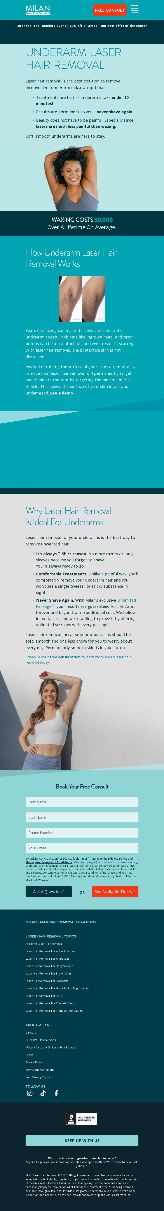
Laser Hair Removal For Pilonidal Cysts (50, 1003)
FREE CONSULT (110, 10)
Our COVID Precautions (41, 1040)
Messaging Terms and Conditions (49, 862)
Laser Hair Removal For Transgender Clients (54, 1011)
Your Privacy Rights (38, 1077)
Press (29, 1055)
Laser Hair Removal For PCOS (44, 996)
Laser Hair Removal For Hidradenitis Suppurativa (57, 988)
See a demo (61, 393)
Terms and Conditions (40, 1070)
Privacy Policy (117, 858)
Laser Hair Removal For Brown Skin (48, 973)
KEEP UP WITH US (82, 1140)
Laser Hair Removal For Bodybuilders (49, 966)
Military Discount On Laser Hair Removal (51, 1047)
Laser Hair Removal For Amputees (48, 958)
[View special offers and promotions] (82, 32)
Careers (31, 1032)
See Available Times (115, 891)
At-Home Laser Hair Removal (44, 944)
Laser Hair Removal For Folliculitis (47, 981)
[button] (134, 9)
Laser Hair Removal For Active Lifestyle (50, 951)
